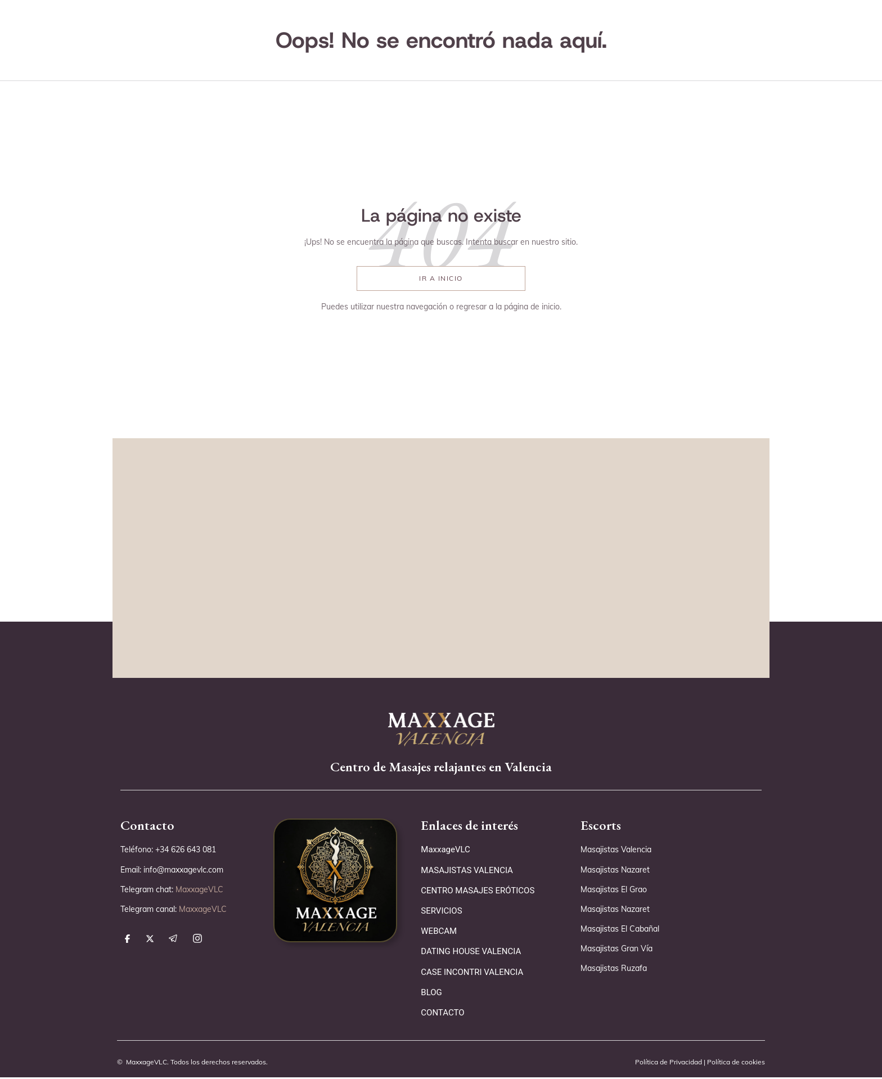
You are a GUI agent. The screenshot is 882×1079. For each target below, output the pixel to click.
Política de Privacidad (667, 1062)
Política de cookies (735, 1062)
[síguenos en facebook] (127, 941)
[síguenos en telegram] (173, 942)
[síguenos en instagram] (197, 942)
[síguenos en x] (150, 941)
